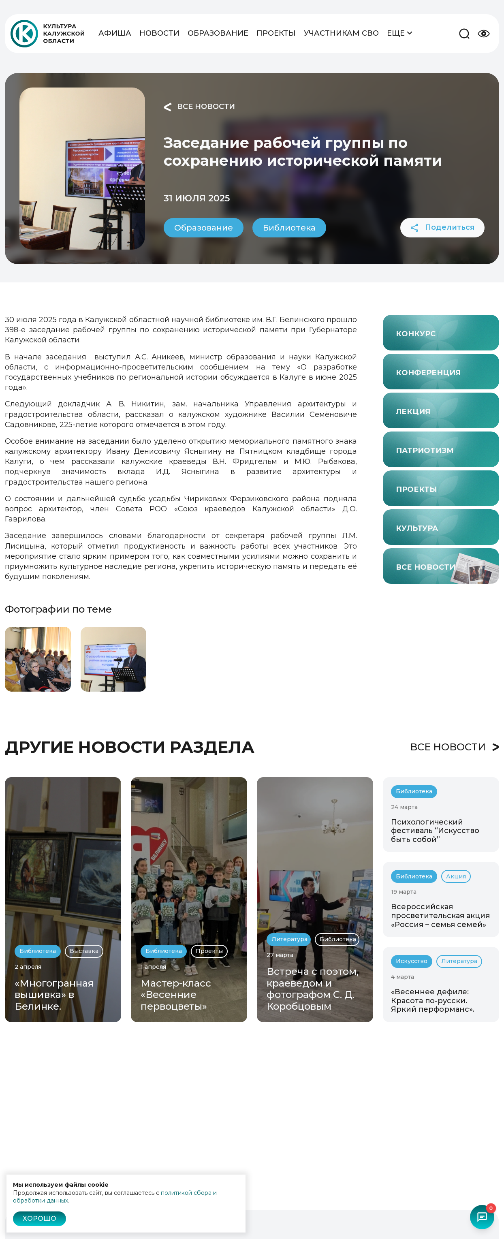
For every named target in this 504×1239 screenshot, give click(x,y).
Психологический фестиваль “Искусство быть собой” (435, 831)
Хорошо (39, 1218)
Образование (218, 33)
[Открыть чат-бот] (482, 1217)
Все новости (199, 107)
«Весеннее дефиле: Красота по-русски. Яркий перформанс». (432, 1000)
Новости (159, 33)
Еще (399, 33)
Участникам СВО (341, 33)
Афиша (114, 33)
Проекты (276, 33)
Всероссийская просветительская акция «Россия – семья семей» (440, 915)
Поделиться (442, 227)
